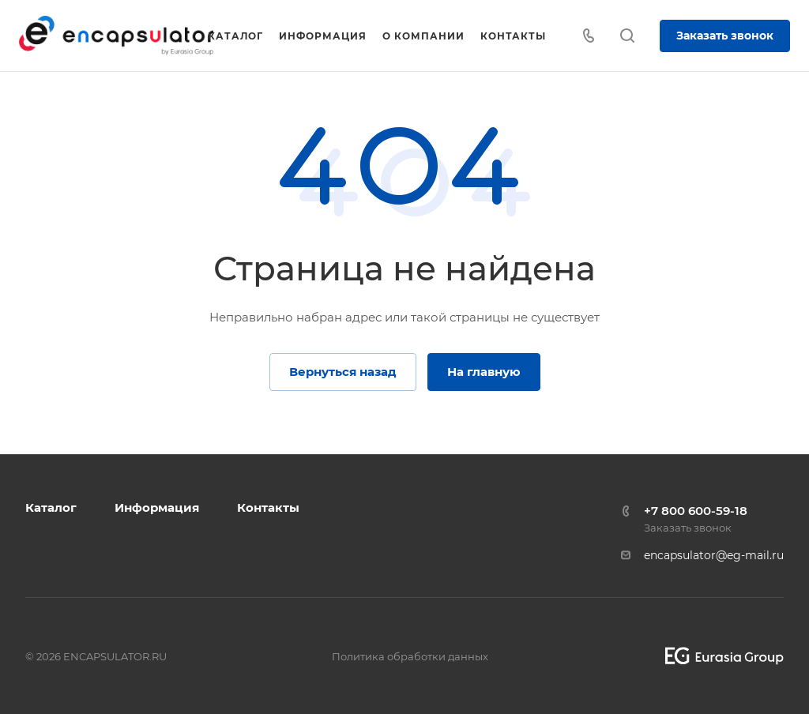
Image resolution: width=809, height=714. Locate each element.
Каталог (51, 507)
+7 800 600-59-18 (695, 510)
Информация (157, 507)
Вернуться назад (343, 371)
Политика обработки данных (410, 656)
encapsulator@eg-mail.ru (714, 555)
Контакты (268, 507)
